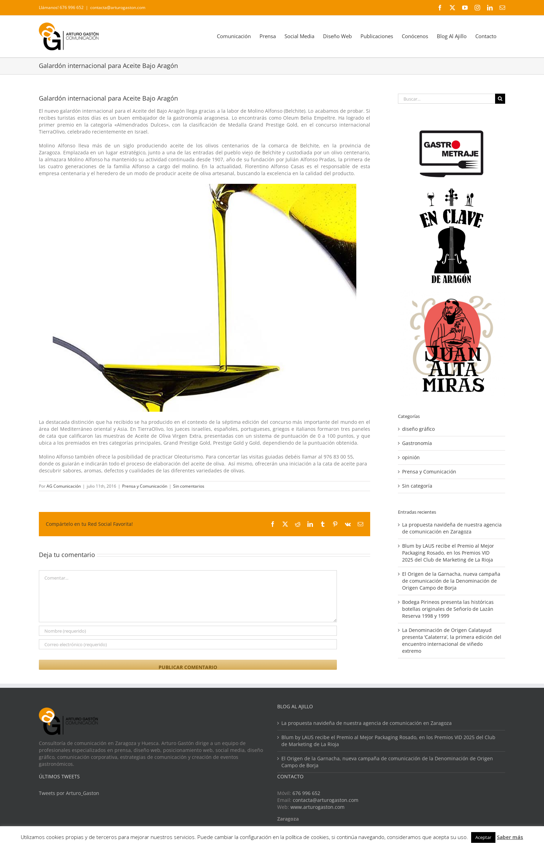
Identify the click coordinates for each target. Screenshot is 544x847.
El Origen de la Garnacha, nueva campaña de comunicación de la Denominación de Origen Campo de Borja (451, 581)
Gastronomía (417, 443)
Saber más (510, 836)
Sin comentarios (188, 486)
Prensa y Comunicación (144, 486)
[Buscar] (500, 99)
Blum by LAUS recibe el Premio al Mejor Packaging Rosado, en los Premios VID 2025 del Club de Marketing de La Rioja (448, 552)
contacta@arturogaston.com (117, 7)
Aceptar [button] (483, 837)
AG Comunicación (63, 486)
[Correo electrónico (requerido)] (188, 644)
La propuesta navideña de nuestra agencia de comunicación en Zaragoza (452, 528)
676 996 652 (306, 793)
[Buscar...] (446, 99)
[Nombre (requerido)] (188, 631)
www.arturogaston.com (317, 807)
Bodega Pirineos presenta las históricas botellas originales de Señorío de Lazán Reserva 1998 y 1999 (448, 609)
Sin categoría (417, 485)
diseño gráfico (418, 429)
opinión (411, 457)
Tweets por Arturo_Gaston (69, 793)
